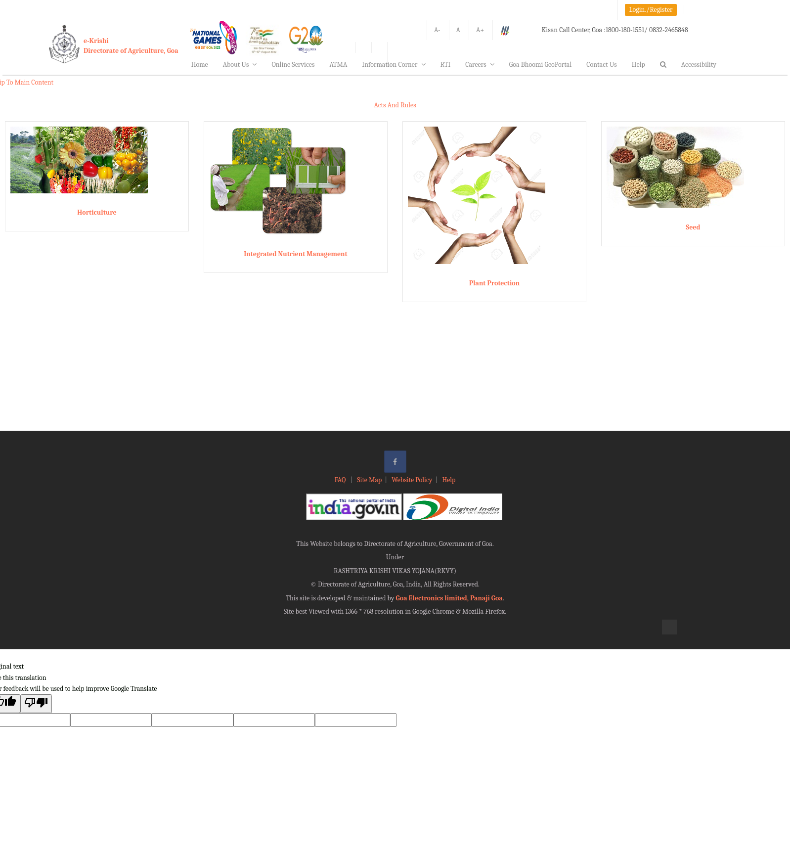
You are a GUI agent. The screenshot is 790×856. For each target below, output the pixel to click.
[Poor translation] (36, 703)
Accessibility (698, 64)
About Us (240, 64)
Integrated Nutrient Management (295, 254)
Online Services (292, 64)
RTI (445, 64)
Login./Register (651, 9)
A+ (480, 30)
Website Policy (412, 480)
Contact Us (601, 64)
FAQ (341, 480)
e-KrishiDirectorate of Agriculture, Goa (131, 46)
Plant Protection (494, 283)
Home (199, 64)
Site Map (369, 480)
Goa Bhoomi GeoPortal (540, 64)
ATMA (338, 64)
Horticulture (96, 212)
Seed (693, 227)
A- (437, 30)
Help (638, 64)
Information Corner (393, 64)
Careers (479, 64)
